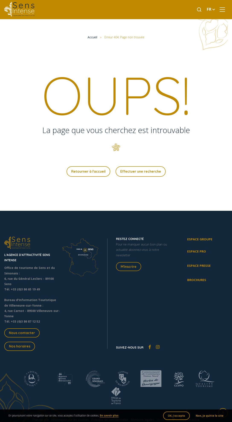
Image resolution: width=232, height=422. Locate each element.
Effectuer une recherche (140, 171)
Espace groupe (199, 239)
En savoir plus (109, 415)
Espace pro (196, 251)
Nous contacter (22, 333)
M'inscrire (128, 266)
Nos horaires (19, 346)
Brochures (196, 280)
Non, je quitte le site (209, 415)
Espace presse (199, 265)
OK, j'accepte (176, 415)
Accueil (92, 37)
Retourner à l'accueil (88, 171)
